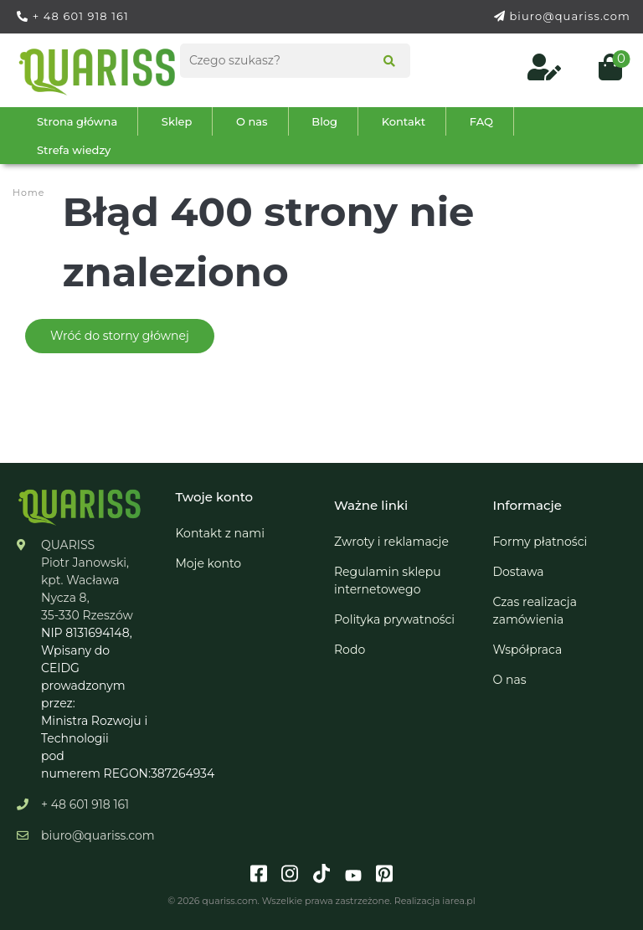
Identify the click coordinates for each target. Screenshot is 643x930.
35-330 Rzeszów (87, 615)
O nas (252, 121)
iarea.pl (458, 901)
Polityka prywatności (394, 619)
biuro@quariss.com (569, 16)
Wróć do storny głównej (119, 335)
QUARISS (68, 544)
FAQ (481, 121)
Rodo (349, 649)
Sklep (177, 121)
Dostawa (518, 571)
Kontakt (403, 121)
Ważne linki (371, 505)
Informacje (527, 505)
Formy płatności (540, 541)
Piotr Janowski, (85, 562)
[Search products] (295, 61)
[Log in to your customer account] (545, 72)
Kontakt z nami (220, 533)
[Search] (383, 62)
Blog (324, 121)
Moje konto (209, 563)
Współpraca (528, 649)
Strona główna (77, 121)
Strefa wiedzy (74, 150)
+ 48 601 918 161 (81, 16)
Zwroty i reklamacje (391, 541)
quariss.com (229, 901)
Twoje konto (215, 497)
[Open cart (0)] (603, 72)
